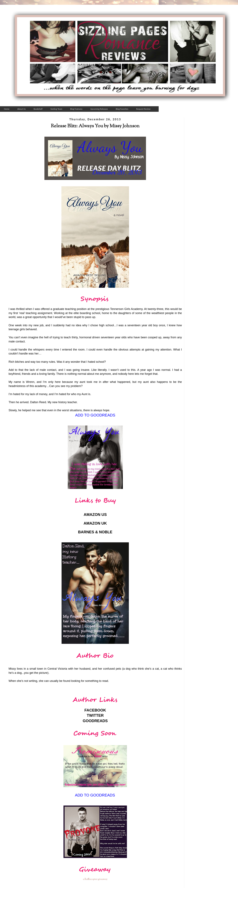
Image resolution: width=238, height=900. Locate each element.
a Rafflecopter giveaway (95, 879)
